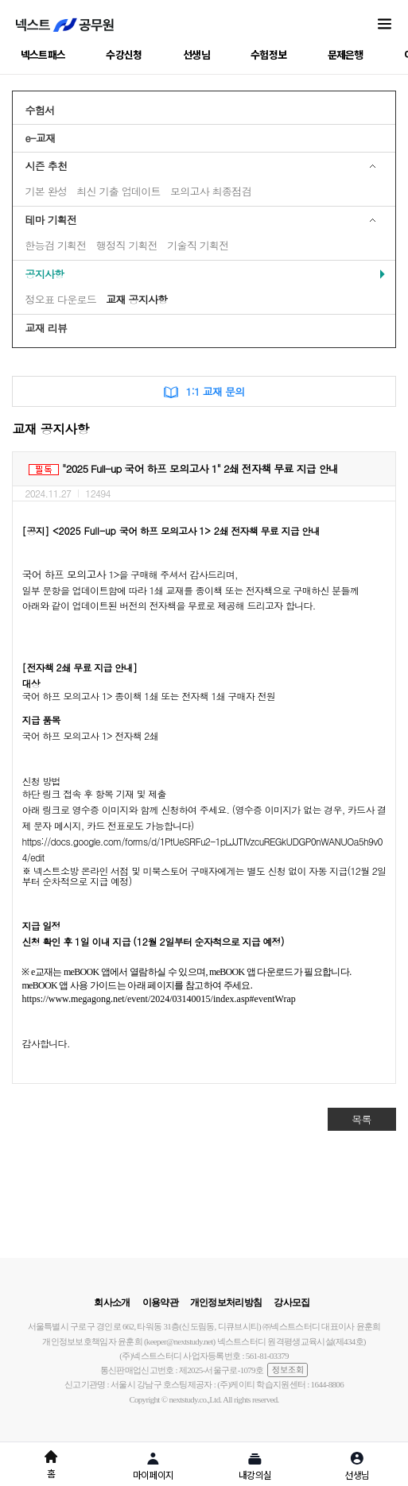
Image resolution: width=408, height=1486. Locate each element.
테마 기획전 (50, 219)
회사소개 (112, 1302)
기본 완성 (46, 191)
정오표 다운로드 (60, 299)
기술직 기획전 (197, 245)
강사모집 (291, 1302)
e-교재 (40, 137)
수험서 (39, 110)
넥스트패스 (43, 54)
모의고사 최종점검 (210, 191)
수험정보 (268, 54)
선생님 (196, 54)
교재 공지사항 (136, 299)
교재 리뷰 (46, 327)
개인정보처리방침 (226, 1302)
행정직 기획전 (126, 245)
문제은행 (345, 54)
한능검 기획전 (55, 245)
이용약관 (160, 1302)
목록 (361, 1119)
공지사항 (44, 273)
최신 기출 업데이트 (118, 191)
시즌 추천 (46, 165)
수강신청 (124, 54)
